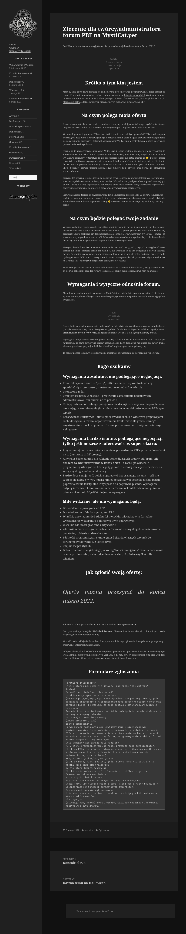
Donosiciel (14, 131)
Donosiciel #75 (16, 81)
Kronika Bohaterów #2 (20, 73)
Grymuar (14, 47)
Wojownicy (91, 332)
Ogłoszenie (14, 152)
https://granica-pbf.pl (134, 95)
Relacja (13, 163)
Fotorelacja (15, 136)
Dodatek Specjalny (18, 126)
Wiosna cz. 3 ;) (16, 90)
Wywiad (13, 168)
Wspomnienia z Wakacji (21, 64)
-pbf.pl (77, 101)
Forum (12, 44)
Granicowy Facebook (20, 50)
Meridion (89, 830)
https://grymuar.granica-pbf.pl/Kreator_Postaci (103, 260)
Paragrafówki (16, 157)
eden (71, 101)
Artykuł (13, 115)
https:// (66, 101)
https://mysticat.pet (111, 127)
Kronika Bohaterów (19, 147)
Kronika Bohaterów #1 (20, 98)
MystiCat (92, 492)
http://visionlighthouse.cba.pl (149, 98)
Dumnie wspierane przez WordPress (95, 911)
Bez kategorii (15, 121)
